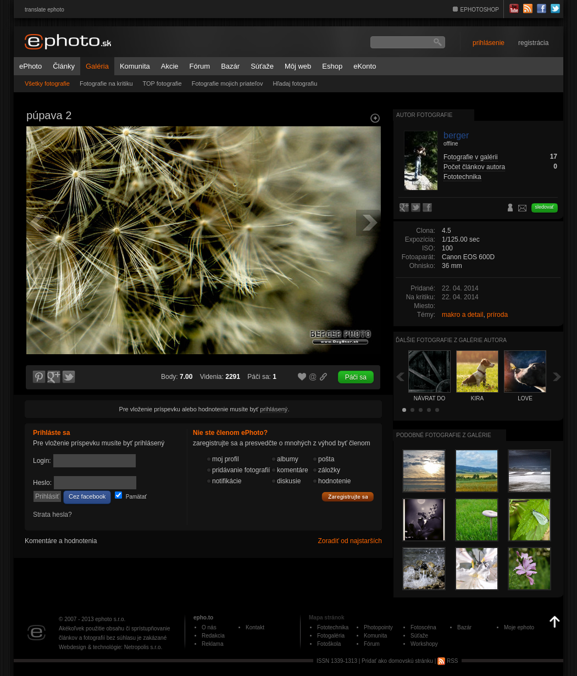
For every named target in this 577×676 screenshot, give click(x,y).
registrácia (533, 43)
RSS (447, 661)
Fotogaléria (331, 636)
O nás (209, 627)
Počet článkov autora (474, 167)
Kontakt (255, 627)
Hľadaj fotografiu (295, 83)
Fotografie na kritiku (106, 83)
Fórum (200, 66)
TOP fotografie (162, 83)
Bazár (230, 66)
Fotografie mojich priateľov (227, 83)
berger (456, 135)
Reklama (212, 644)
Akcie (170, 66)
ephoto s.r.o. (110, 619)
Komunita (135, 66)
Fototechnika (462, 177)
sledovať (544, 207)
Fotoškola (329, 644)
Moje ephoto (519, 627)
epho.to (203, 617)
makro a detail (462, 315)
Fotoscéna (423, 627)
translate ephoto (44, 10)
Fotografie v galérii (470, 157)
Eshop (332, 66)
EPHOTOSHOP (480, 10)
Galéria (97, 66)
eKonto (364, 66)
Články (64, 66)
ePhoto (30, 66)
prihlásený (273, 409)
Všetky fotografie (47, 83)
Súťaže (262, 66)
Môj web (298, 66)
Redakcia (213, 636)
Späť (400, 376)
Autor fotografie (424, 115)
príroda (497, 315)
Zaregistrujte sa (347, 497)
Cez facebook (87, 496)
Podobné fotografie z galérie (443, 435)
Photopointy (378, 627)
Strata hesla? (52, 514)
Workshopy (424, 644)
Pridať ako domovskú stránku (397, 661)
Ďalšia (557, 376)
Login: (42, 461)
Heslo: (42, 483)
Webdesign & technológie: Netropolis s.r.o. (110, 647)
